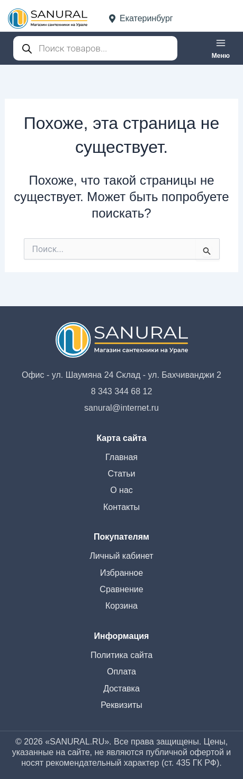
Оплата (121, 671)
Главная (121, 457)
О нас (121, 490)
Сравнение (121, 589)
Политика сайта (121, 655)
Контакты (121, 507)
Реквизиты (121, 704)
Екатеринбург (141, 18)
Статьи (122, 473)
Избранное (121, 572)
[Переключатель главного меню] (220, 48)
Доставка (121, 688)
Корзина (121, 605)
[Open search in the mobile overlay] (95, 48)
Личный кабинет (121, 555)
